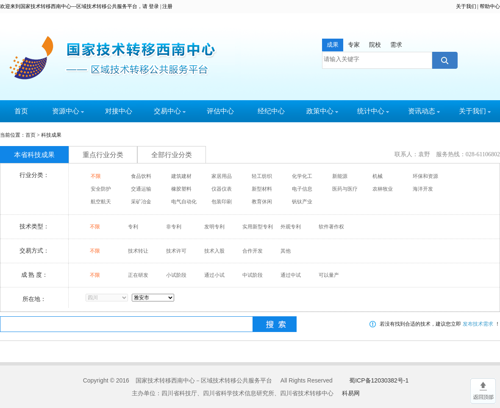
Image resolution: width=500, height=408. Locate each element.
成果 (333, 45)
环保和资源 (425, 176)
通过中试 (291, 275)
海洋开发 (423, 189)
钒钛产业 (302, 202)
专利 (133, 227)
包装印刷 (221, 202)
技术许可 (176, 251)
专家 (354, 45)
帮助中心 (490, 6)
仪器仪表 (221, 189)
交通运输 (141, 189)
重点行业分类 (103, 154)
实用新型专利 (257, 227)
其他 (286, 251)
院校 (375, 45)
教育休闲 (262, 202)
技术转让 (138, 251)
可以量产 (329, 275)
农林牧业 (382, 189)
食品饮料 (141, 176)
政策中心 (322, 111)
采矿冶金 (141, 202)
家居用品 (221, 176)
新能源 (339, 176)
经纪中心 (271, 111)
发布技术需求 (478, 324)
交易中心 (170, 111)
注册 (167, 6)
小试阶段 (176, 275)
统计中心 (373, 111)
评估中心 (220, 111)
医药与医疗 (345, 189)
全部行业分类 (171, 154)
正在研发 (138, 275)
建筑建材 (181, 176)
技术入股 (214, 251)
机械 (377, 176)
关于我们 (466, 6)
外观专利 (291, 227)
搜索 (444, 60)
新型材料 (262, 189)
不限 (96, 176)
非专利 (173, 227)
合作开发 (252, 251)
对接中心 (118, 111)
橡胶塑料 (181, 189)
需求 (396, 45)
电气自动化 (184, 202)
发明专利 (214, 227)
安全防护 (101, 189)
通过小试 (214, 275)
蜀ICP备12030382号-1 (378, 380)
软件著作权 (331, 227)
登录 (154, 6)
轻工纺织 (262, 176)
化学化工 (302, 176)
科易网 (351, 393)
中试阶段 (252, 275)
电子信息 (302, 189)
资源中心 (68, 111)
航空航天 (101, 202)
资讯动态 (424, 111)
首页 (21, 111)
